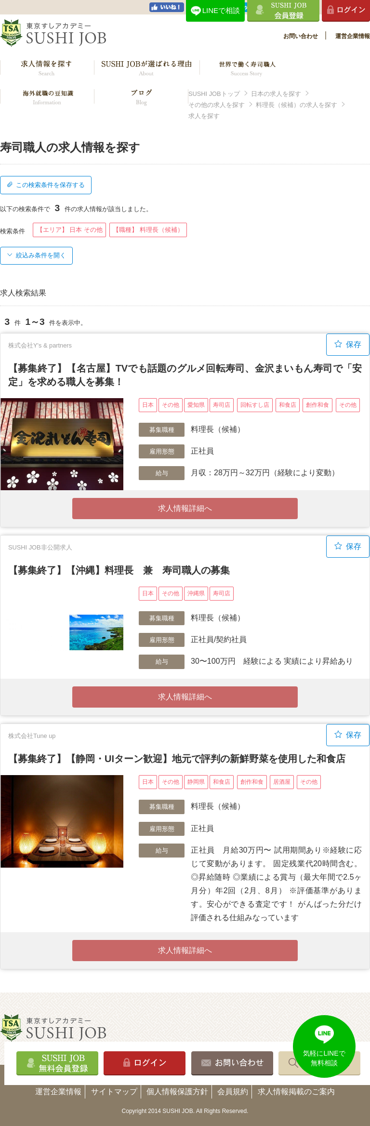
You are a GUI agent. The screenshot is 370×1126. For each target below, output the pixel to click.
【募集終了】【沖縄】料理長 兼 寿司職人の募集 (119, 570)
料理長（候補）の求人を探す (296, 104)
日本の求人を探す (276, 93)
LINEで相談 (221, 10)
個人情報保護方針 (177, 1091)
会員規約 (232, 1091)
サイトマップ (114, 1091)
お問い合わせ (300, 36)
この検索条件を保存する (46, 184)
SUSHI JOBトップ (214, 93)
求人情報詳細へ (185, 508)
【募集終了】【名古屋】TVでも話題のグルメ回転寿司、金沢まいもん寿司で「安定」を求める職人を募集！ (185, 375)
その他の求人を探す (216, 104)
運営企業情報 (352, 36)
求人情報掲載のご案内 (296, 1091)
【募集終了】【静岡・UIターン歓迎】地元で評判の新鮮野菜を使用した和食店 (176, 758)
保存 (347, 344)
